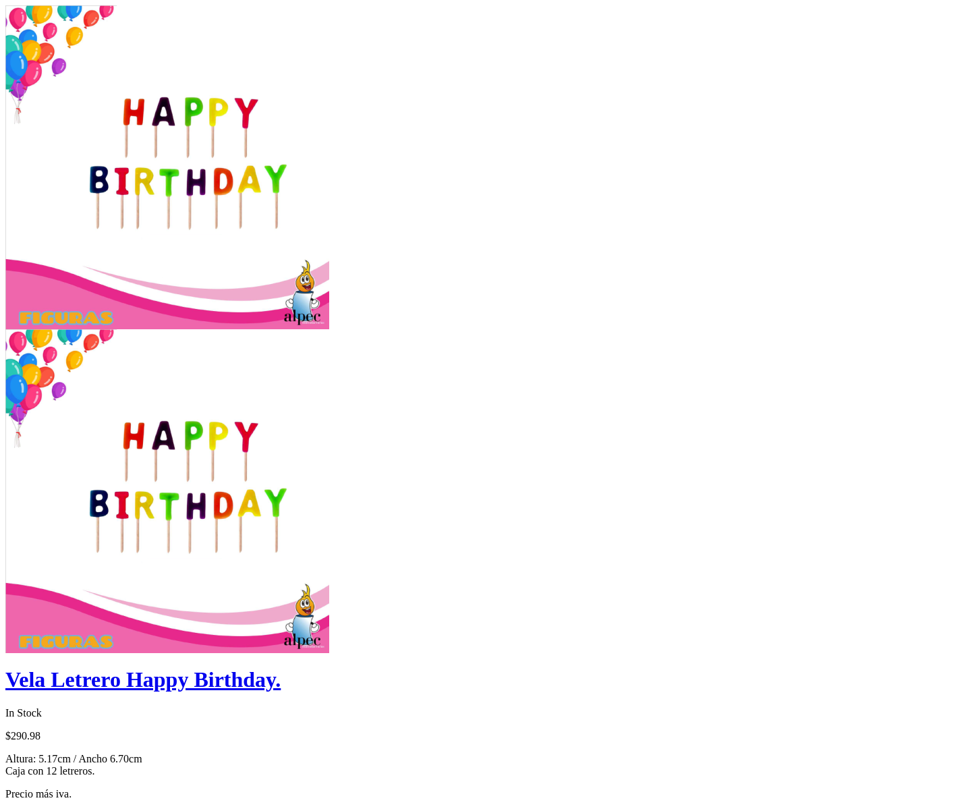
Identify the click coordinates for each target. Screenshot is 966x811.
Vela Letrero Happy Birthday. (143, 679)
